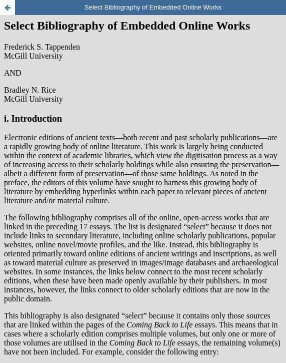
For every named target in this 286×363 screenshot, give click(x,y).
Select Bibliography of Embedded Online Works (153, 7)
